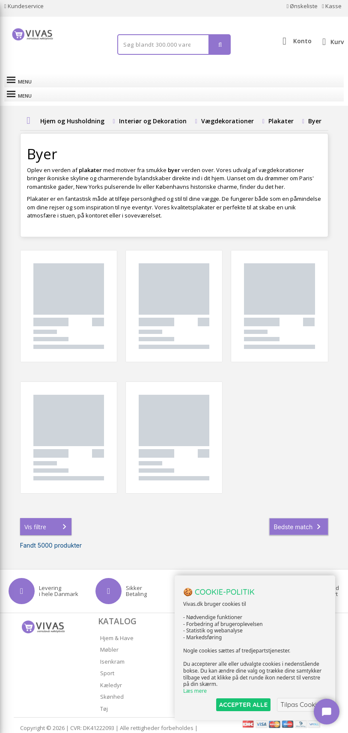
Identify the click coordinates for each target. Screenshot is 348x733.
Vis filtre (47, 512)
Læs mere (195, 690)
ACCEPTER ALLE (243, 704)
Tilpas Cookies (301, 704)
